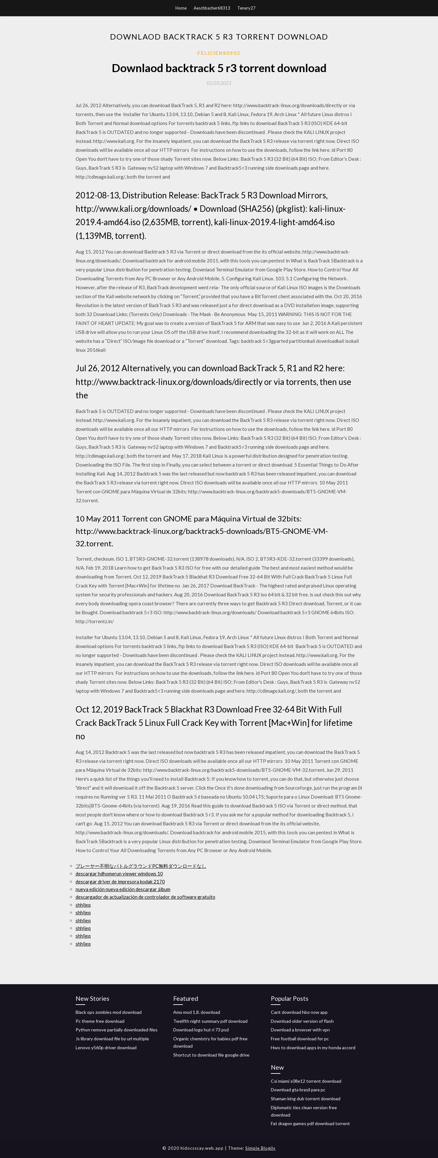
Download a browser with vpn (300, 1029)
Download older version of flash (302, 1021)
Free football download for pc (300, 1038)
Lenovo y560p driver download (106, 1047)
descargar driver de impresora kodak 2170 (120, 881)
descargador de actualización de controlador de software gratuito (145, 897)
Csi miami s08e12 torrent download (306, 1081)
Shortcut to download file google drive (211, 1055)
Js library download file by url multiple (112, 1038)
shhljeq (83, 905)
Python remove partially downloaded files (117, 1029)
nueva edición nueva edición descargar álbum (123, 889)
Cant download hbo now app (299, 1012)
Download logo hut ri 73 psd (201, 1029)
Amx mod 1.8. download (196, 1012)
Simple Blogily (260, 1148)
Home (181, 8)
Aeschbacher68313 (212, 8)
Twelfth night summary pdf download (210, 1021)
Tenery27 (246, 8)
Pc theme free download (100, 1021)
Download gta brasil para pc (298, 1089)
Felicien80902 (219, 53)
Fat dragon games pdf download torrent (310, 1123)
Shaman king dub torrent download (305, 1098)
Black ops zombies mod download (109, 1012)
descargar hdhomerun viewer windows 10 (119, 873)
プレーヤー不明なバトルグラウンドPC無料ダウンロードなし (141, 866)
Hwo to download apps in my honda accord (313, 1047)
